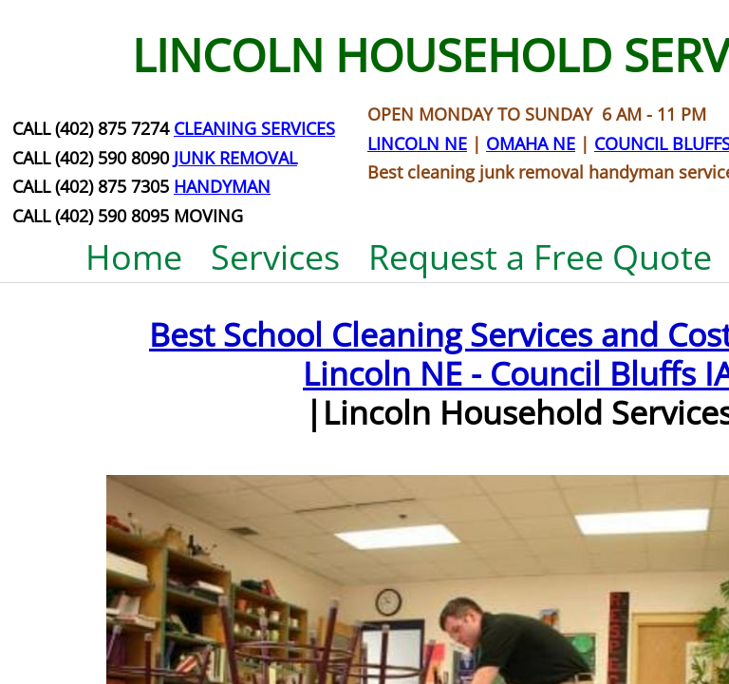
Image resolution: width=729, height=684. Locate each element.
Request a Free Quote (540, 257)
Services (275, 257)
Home (133, 257)
